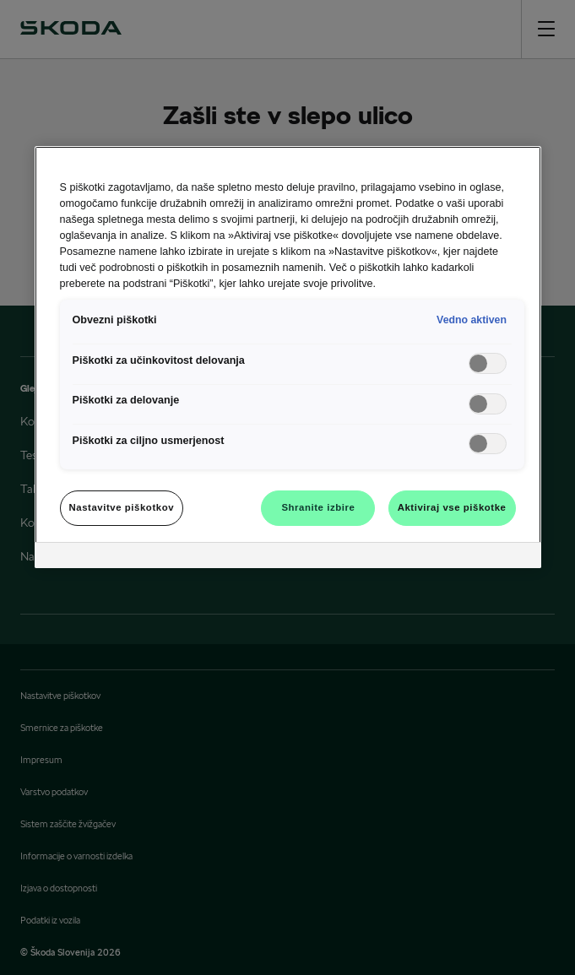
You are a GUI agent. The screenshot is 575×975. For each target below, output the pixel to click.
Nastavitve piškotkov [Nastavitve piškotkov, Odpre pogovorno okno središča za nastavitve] (122, 507)
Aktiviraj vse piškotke (452, 507)
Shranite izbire (318, 507)
